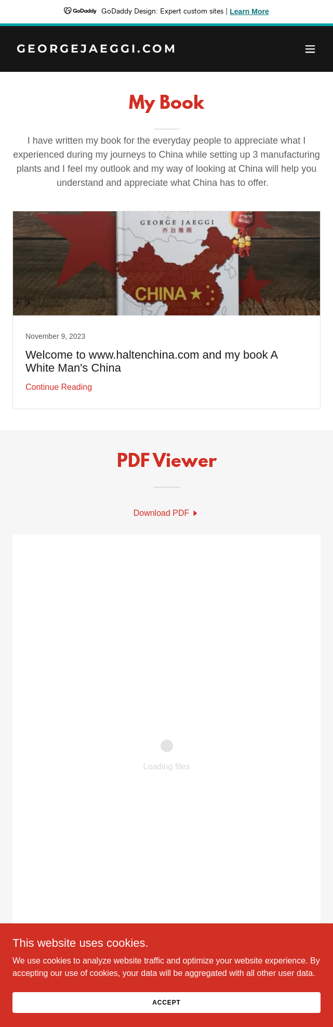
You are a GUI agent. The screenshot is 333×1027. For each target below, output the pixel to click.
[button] (310, 49)
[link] (120, 49)
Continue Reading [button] (58, 387)
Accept (166, 1002)
